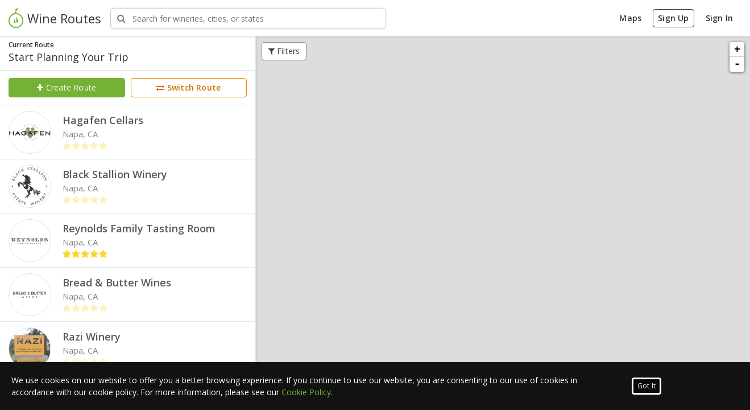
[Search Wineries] (248, 18)
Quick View (503, 184)
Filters (284, 51)
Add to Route (449, 184)
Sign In (719, 18)
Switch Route (188, 87)
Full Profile (556, 184)
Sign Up (673, 18)
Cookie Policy (306, 392)
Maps (630, 18)
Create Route (66, 87)
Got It (646, 386)
